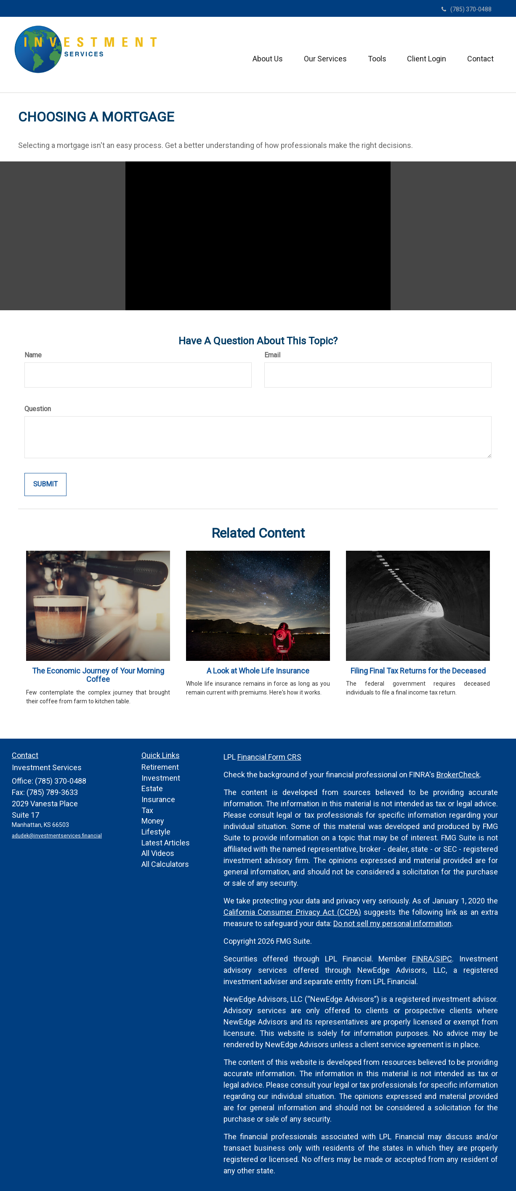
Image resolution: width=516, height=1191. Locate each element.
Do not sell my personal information (392, 923)
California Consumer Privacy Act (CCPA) (292, 912)
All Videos (157, 853)
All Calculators (165, 864)
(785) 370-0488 (467, 9)
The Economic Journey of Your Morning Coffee (98, 675)
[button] (267, 54)
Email (272, 355)
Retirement (160, 767)
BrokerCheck (458, 774)
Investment (160, 778)
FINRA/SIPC (432, 958)
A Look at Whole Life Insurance (258, 670)
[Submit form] (45, 484)
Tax (147, 810)
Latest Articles (165, 842)
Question (37, 409)
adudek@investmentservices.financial (57, 836)
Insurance (158, 799)
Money (152, 820)
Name (33, 355)
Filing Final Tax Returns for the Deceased (418, 670)
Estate (152, 788)
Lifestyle (155, 831)
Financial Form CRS (269, 757)
